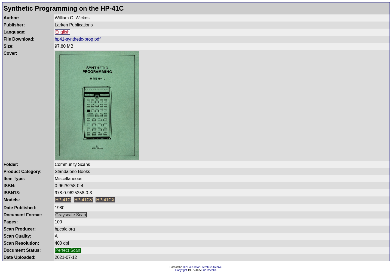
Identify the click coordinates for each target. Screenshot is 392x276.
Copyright (181, 270)
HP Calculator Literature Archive (202, 267)
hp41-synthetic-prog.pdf (77, 39)
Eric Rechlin (208, 270)
